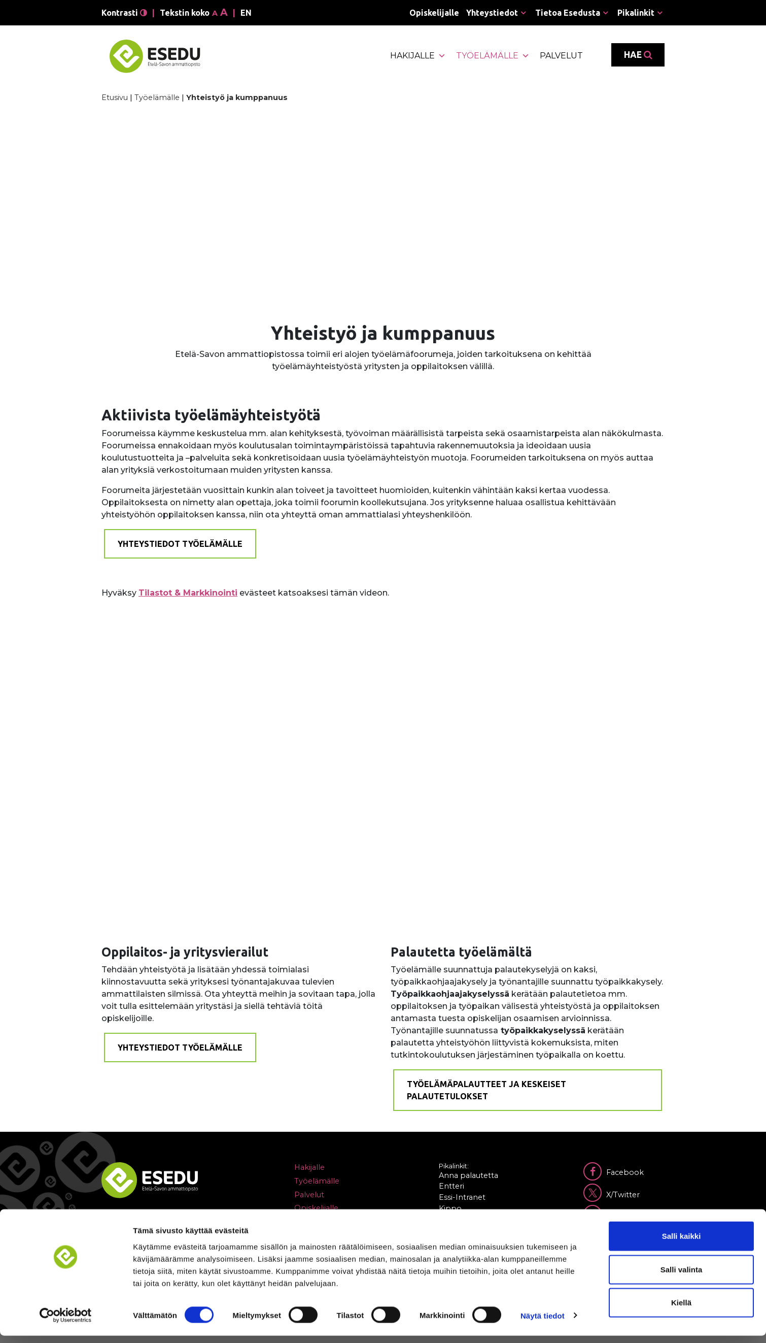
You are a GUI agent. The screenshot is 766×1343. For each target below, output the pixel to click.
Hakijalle (418, 56)
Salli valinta (681, 1276)
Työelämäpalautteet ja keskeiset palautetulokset (486, 1090)
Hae (638, 55)
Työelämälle (493, 56)
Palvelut (561, 55)
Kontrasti (124, 12)
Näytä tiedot (542, 1323)
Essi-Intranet (462, 1197)
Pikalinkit (635, 12)
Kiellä (681, 1309)
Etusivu (114, 97)
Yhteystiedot (492, 12)
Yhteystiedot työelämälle (180, 543)
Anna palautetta (468, 1175)
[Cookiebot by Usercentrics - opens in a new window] (65, 1323)
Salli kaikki (681, 1243)
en (246, 12)
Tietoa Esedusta (567, 12)
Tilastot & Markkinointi (187, 593)
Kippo (450, 1208)
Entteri (451, 1186)
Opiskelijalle (434, 12)
